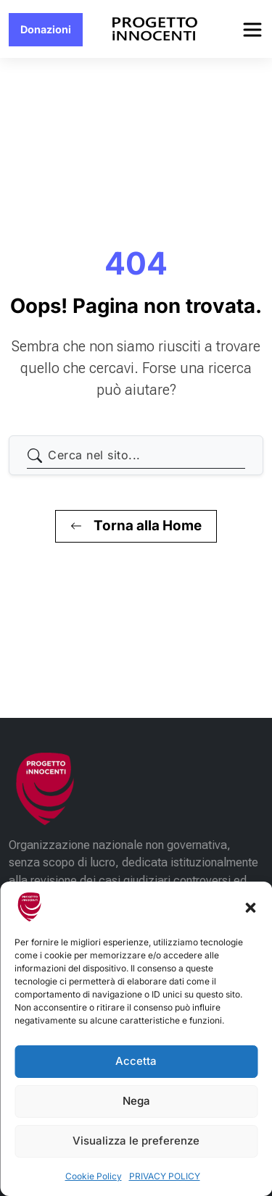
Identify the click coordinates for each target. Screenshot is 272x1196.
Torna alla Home (136, 525)
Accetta (136, 1061)
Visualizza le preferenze (136, 1140)
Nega (136, 1101)
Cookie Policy (93, 1176)
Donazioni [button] (45, 29)
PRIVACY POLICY (164, 1176)
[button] (250, 907)
